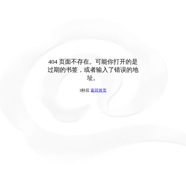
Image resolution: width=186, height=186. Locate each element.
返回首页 (98, 90)
